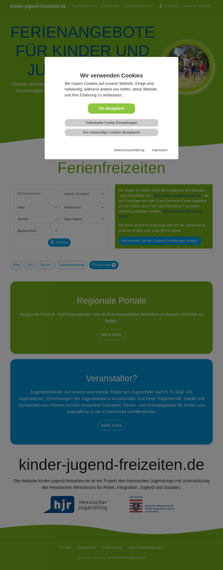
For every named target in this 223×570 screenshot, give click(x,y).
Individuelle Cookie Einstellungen (111, 123)
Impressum (159, 150)
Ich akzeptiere (111, 108)
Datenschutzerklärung (129, 150)
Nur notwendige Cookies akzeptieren (111, 132)
